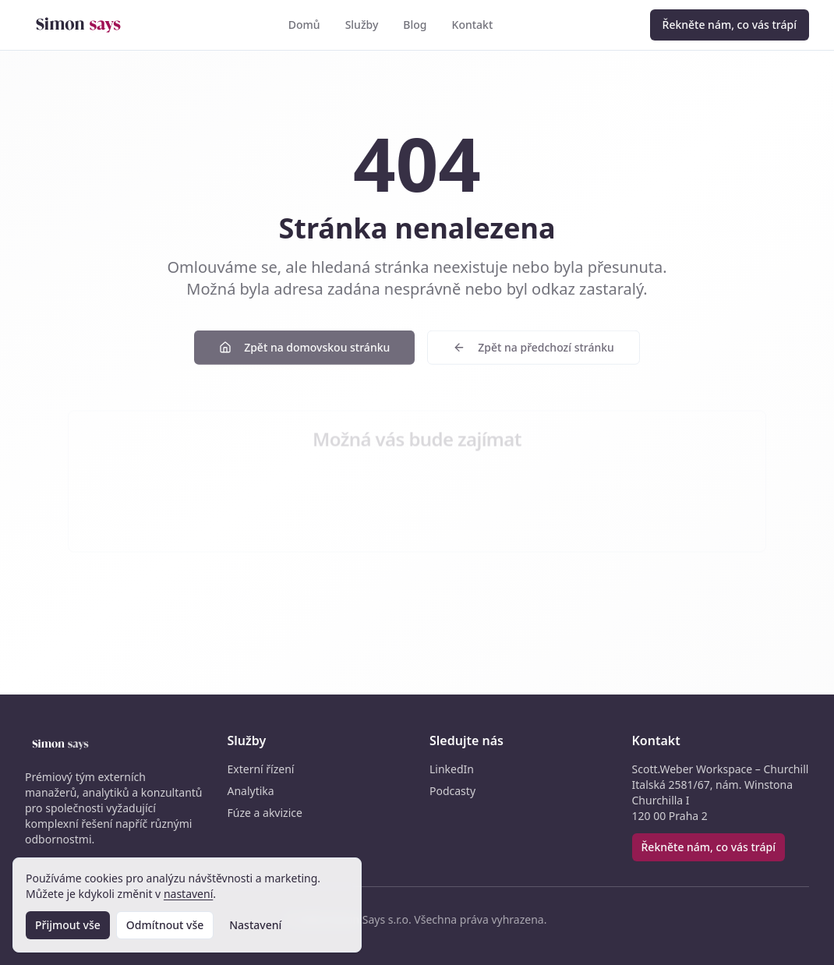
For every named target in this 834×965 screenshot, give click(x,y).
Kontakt (472, 24)
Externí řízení (261, 769)
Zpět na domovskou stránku (304, 351)
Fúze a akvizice (265, 812)
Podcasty (452, 790)
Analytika (251, 790)
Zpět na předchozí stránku (533, 351)
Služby (362, 24)
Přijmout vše (68, 924)
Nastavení (255, 924)
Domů (304, 24)
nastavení (188, 893)
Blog (414, 24)
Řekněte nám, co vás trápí (730, 24)
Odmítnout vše (164, 924)
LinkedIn (451, 769)
